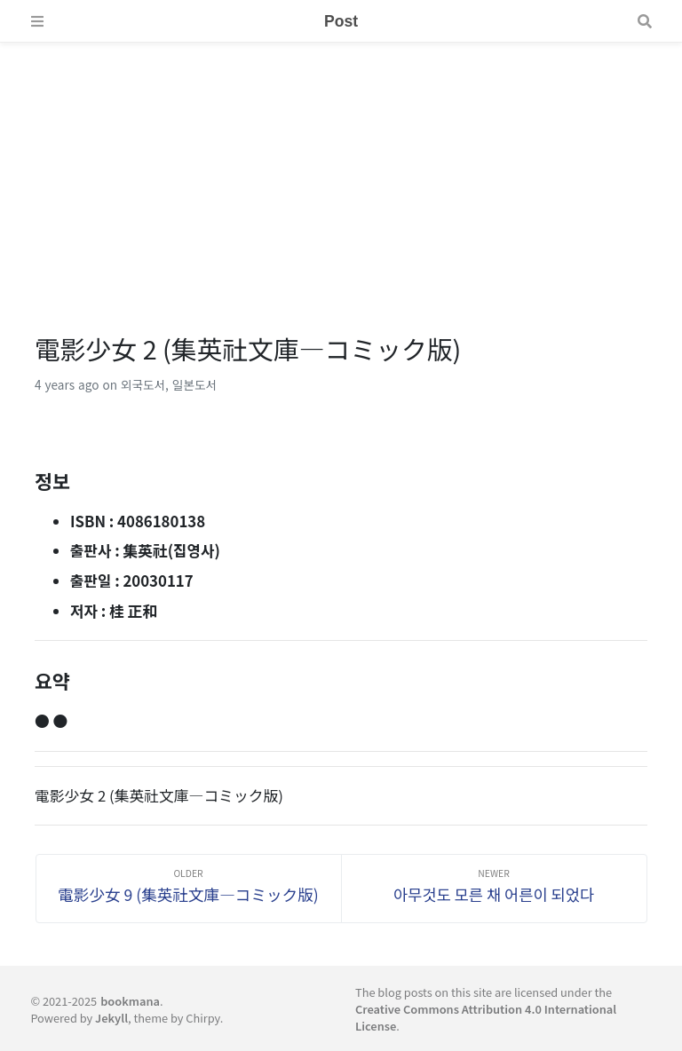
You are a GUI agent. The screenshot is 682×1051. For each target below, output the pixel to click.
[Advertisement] (341, 167)
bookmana (130, 1000)
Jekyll (111, 1017)
